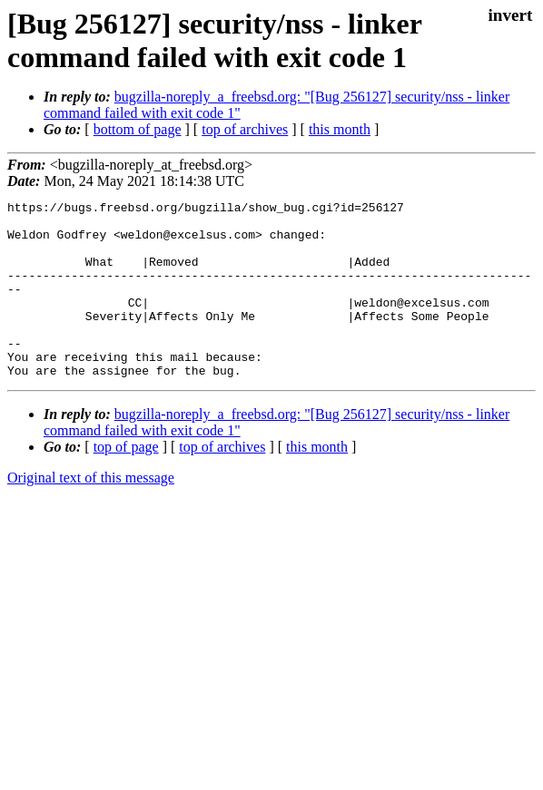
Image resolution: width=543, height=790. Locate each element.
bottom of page (138, 129)
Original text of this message (90, 513)
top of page (126, 482)
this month (339, 129)
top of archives (245, 129)
